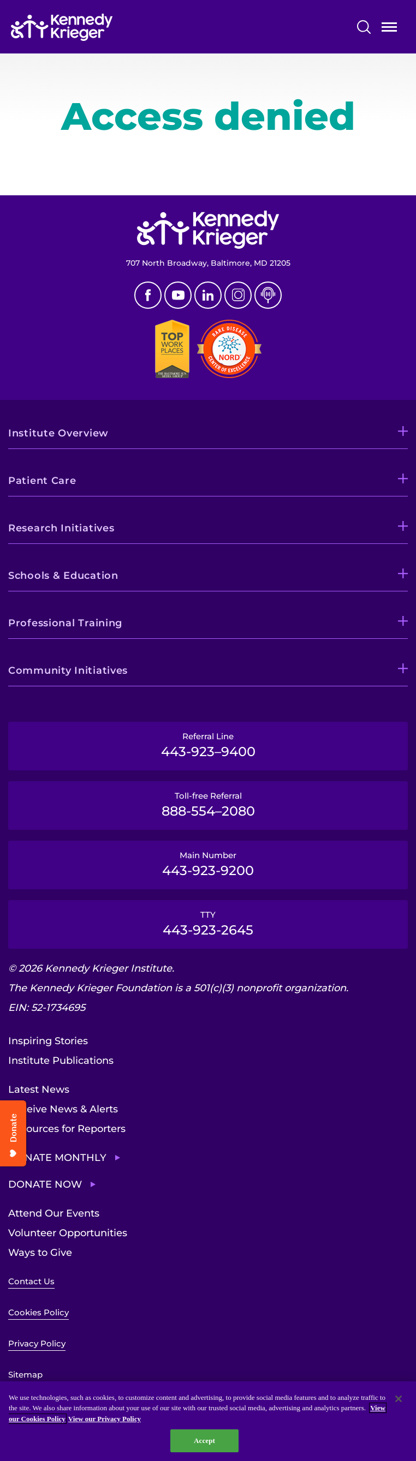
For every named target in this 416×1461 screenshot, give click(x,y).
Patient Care (42, 481)
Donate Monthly (57, 1158)
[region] (208, 1421)
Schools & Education (63, 576)
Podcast (268, 295)
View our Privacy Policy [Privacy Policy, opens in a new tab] (104, 1419)
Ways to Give (40, 1253)
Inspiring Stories (48, 1041)
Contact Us (31, 1281)
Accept (204, 1440)
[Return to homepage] (95, 27)
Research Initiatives (61, 528)
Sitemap (25, 1374)
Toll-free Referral (208, 805)
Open (389, 29)
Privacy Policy (37, 1343)
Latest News (38, 1089)
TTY (208, 923)
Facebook (148, 295)
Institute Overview (58, 433)
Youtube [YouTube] (178, 295)
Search (364, 27)
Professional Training (65, 623)
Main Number (208, 864)
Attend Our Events (53, 1213)
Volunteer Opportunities (67, 1233)
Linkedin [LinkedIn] (208, 295)
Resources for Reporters (67, 1129)
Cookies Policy (38, 1312)
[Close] (399, 1399)
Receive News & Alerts (63, 1109)
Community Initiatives (68, 670)
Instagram (238, 295)
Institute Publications (61, 1061)
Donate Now (45, 1184)
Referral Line (208, 745)
